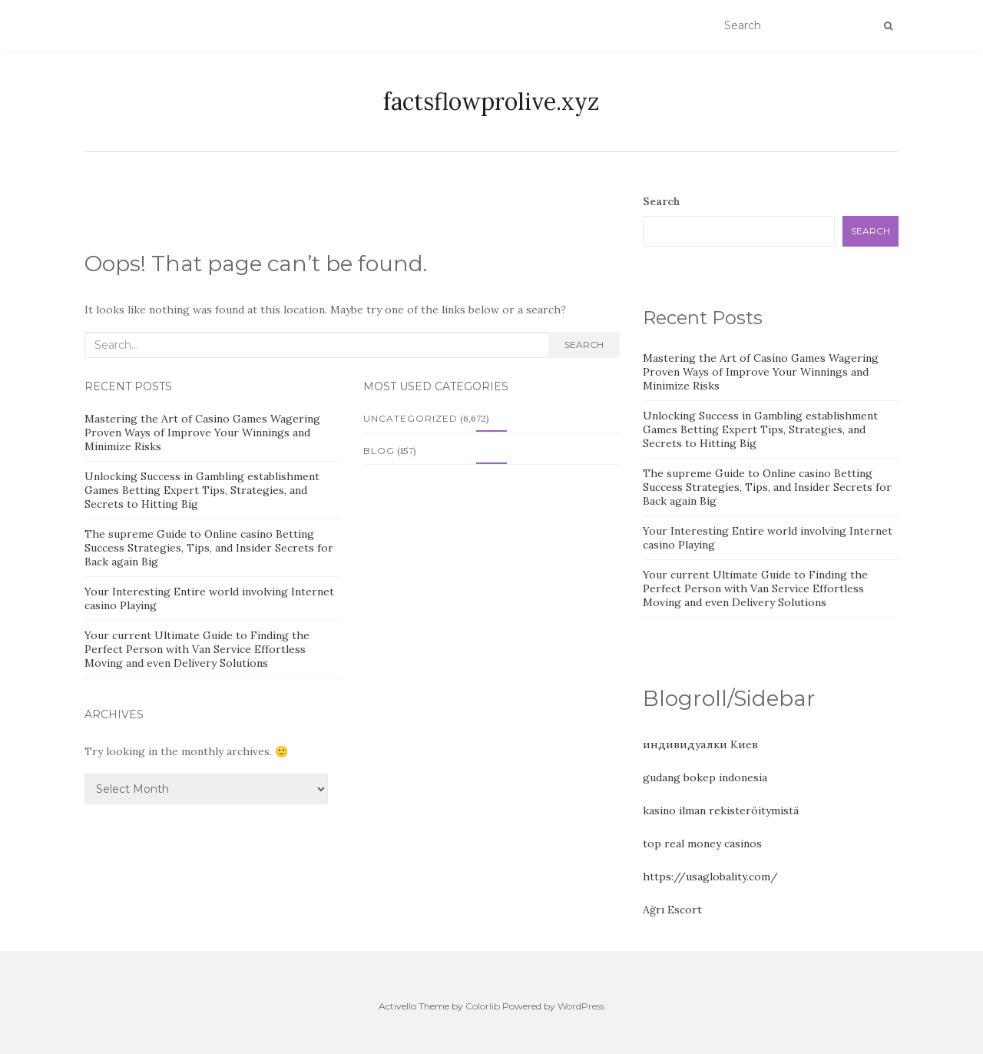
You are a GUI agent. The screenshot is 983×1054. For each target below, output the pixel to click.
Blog (379, 450)
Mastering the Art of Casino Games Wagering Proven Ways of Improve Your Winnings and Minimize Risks (202, 432)
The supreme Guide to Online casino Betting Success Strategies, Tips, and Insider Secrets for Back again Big (208, 547)
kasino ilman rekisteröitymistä (721, 810)
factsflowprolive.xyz (491, 101)
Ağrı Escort (672, 909)
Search (584, 344)
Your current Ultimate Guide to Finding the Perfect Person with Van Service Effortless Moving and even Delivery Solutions (196, 649)
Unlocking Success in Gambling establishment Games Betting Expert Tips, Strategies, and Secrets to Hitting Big (201, 490)
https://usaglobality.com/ (710, 876)
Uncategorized (410, 418)
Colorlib (482, 1006)
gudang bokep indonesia (705, 777)
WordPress (581, 1006)
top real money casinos (702, 843)
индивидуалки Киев (700, 744)
